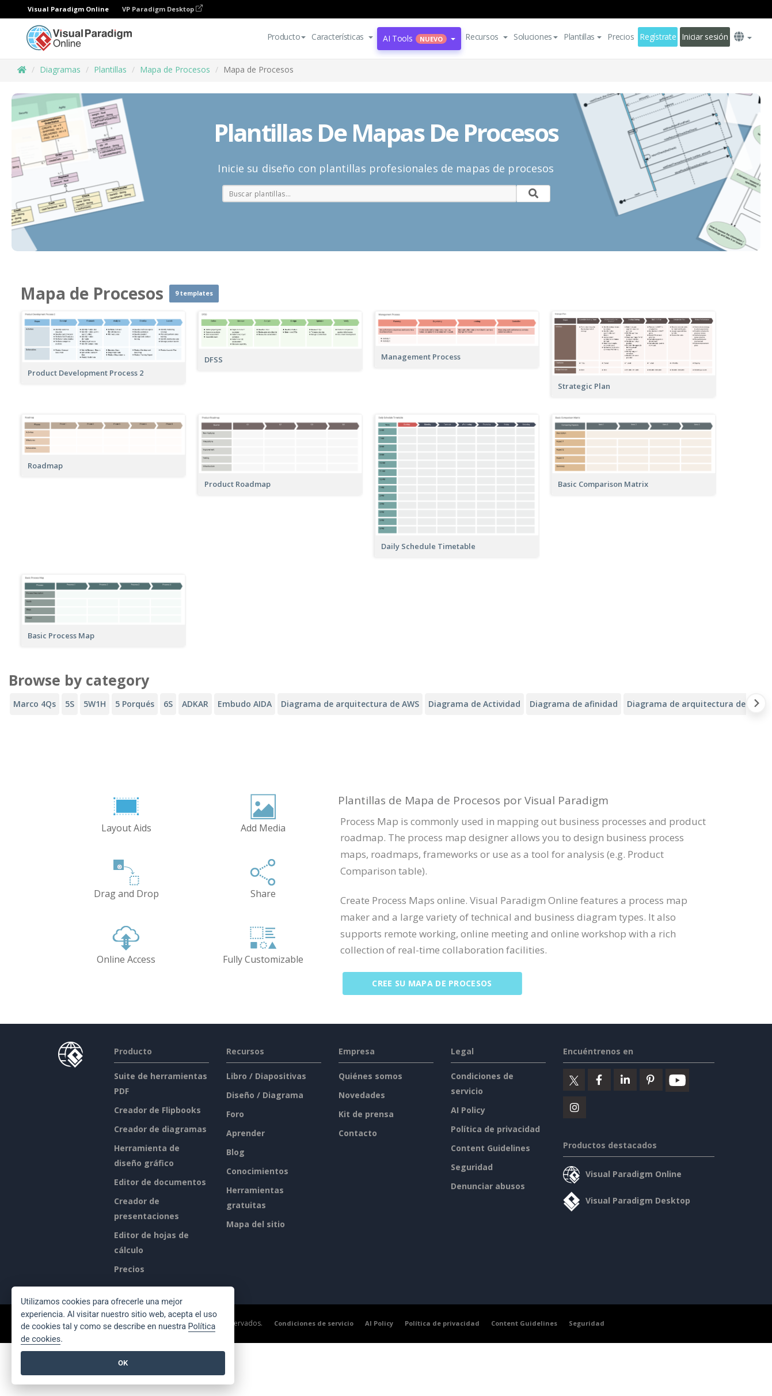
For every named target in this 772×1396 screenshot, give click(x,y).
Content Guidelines (490, 1147)
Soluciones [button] (536, 36)
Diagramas (60, 69)
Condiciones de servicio (313, 1323)
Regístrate (658, 36)
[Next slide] (756, 705)
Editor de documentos (160, 1181)
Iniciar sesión (705, 36)
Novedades (362, 1094)
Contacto (358, 1133)
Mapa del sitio (255, 1224)
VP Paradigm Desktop (162, 9)
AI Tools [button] (419, 38)
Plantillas (110, 69)
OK (123, 1363)
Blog (235, 1152)
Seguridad (472, 1167)
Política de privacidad (495, 1128)
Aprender (245, 1133)
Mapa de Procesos (175, 69)
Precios (620, 36)
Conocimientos (257, 1171)
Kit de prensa (366, 1114)
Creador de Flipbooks (157, 1109)
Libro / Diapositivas (266, 1075)
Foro (235, 1114)
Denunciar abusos (488, 1186)
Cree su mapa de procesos (439, 983)
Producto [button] (286, 36)
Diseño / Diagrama (264, 1094)
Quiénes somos (370, 1075)
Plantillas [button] (583, 36)
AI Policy (468, 1109)
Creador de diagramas (160, 1128)
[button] (342, 37)
